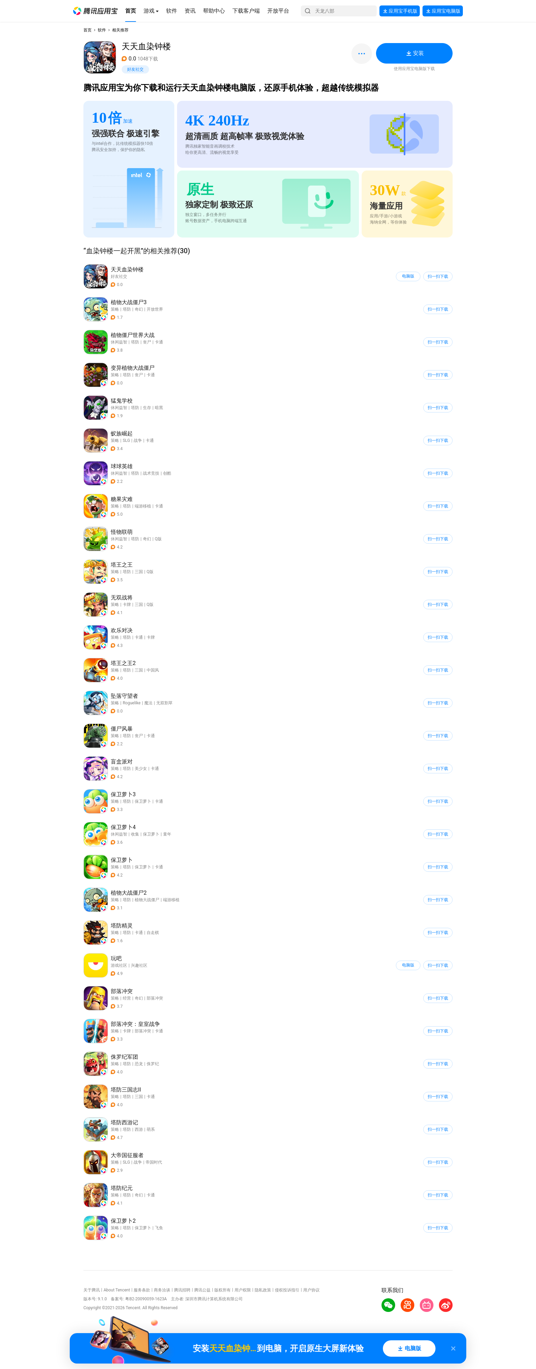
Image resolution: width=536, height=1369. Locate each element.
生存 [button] (147, 407)
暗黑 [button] (159, 407)
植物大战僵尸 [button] (147, 899)
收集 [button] (135, 834)
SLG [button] (126, 440)
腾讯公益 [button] (202, 1290)
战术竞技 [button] (151, 473)
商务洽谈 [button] (162, 1290)
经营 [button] (127, 998)
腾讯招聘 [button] (182, 1290)
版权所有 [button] (222, 1290)
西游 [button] (139, 1129)
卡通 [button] (159, 342)
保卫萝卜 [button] (143, 801)
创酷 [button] (167, 473)
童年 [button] (167, 834)
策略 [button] (115, 309)
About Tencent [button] (117, 1290)
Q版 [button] (158, 539)
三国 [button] (139, 571)
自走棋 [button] (153, 932)
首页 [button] (87, 30)
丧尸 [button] (147, 342)
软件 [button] (102, 30)
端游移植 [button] (143, 506)
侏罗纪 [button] (153, 1063)
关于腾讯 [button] (91, 1290)
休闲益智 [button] (119, 342)
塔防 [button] (127, 309)
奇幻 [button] (139, 309)
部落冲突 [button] (155, 998)
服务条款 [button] (142, 1290)
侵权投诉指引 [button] (287, 1290)
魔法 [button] (148, 703)
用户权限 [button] (242, 1290)
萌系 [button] (151, 1129)
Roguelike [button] (131, 703)
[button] (95, 11)
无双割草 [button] (164, 703)
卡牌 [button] (127, 604)
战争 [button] (138, 440)
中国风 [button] (153, 670)
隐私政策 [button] (263, 1290)
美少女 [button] (141, 768)
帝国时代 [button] (154, 1162)
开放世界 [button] (155, 309)
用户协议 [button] (311, 1290)
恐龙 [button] (139, 1063)
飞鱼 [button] (159, 1227)
